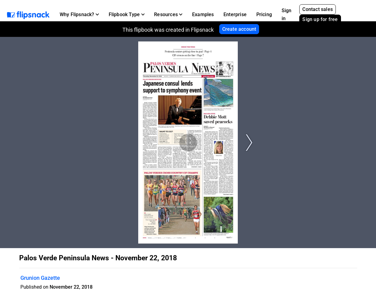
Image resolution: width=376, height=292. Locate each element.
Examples (203, 14)
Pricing (264, 14)
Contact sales (317, 9)
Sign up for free (320, 19)
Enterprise (235, 14)
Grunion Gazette (40, 278)
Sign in (287, 14)
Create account (239, 29)
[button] (79, 14)
